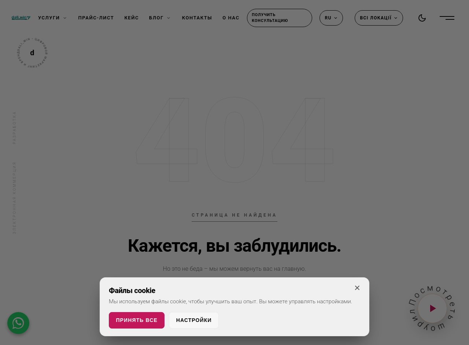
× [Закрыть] (357, 287)
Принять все (137, 320)
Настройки (194, 320)
